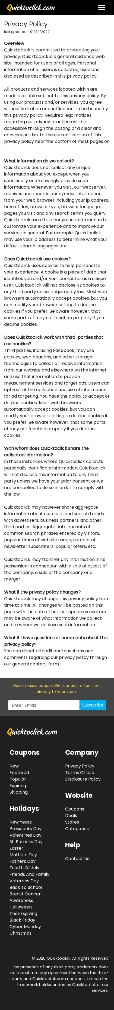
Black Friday (22, 920)
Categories (77, 828)
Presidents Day (26, 828)
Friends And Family (29, 874)
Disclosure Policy (83, 779)
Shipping (19, 792)
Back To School (26, 887)
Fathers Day (23, 861)
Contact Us (77, 858)
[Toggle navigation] (102, 7)
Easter (16, 848)
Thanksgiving (23, 913)
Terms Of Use (79, 772)
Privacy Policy (79, 766)
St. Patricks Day (26, 842)
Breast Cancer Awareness (25, 897)
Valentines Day (26, 835)
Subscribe (92, 705)
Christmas (20, 933)
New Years (21, 822)
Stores (72, 822)
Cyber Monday (25, 926)
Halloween (21, 907)
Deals (71, 815)
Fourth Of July (24, 868)
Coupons (74, 809)
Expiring (18, 785)
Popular (18, 779)
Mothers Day (23, 855)
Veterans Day (24, 881)
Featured (19, 772)
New (14, 766)
